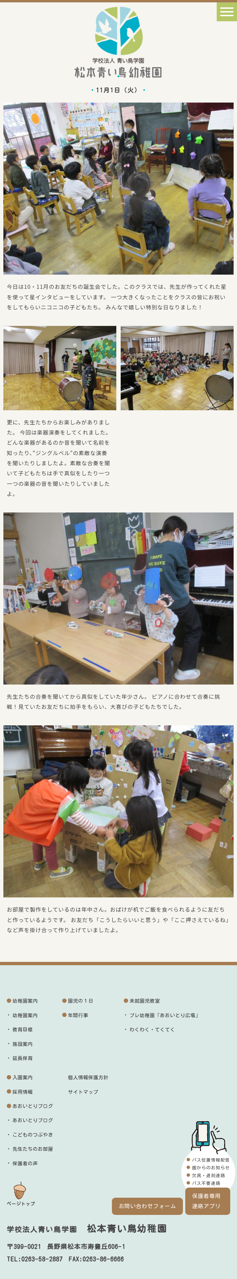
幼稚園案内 (25, 1000)
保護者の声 (25, 1163)
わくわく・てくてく (152, 1029)
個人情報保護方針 (88, 1077)
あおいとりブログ (33, 1106)
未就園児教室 (144, 1000)
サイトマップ (83, 1091)
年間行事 (78, 1015)
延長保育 (23, 1058)
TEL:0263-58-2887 (35, 1259)
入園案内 (23, 1077)
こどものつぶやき (33, 1134)
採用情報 (23, 1091)
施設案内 (23, 1044)
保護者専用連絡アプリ (207, 1201)
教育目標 (23, 1029)
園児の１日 (80, 1000)
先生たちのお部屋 (33, 1148)
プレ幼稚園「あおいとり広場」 (164, 1015)
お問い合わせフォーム (147, 1206)
